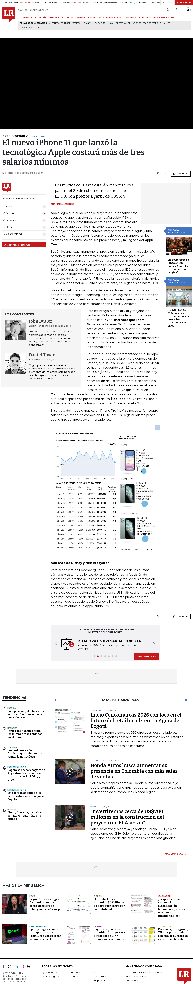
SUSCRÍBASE (183, 2)
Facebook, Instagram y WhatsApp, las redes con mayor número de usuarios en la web (173, 934)
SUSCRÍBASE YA (147, 656)
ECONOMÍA (40, 17)
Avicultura (100, 23)
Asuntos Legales (50, 976)
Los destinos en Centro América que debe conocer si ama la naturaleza (25, 753)
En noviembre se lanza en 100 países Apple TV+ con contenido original (179, 266)
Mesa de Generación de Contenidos (145, 972)
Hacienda (12, 728)
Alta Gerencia (75, 972)
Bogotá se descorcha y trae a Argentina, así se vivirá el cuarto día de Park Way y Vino (26, 774)
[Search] (168, 10)
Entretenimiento (16, 767)
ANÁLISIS (110, 17)
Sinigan (88, 23)
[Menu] (20, 17)
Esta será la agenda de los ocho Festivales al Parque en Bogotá (26, 796)
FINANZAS (28, 17)
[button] (55, 644)
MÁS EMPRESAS (174, 853)
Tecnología (164, 926)
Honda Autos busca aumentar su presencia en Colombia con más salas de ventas (134, 771)
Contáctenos (133, 980)
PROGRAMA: (15, 136)
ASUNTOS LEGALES (126, 17)
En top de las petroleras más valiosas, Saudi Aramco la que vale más (26, 714)
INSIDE (171, 17)
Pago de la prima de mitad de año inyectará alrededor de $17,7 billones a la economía (109, 934)
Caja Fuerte (74, 976)
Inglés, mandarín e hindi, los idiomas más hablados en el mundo (24, 734)
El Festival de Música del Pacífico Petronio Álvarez (143, 23)
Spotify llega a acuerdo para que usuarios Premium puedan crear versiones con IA (45, 934)
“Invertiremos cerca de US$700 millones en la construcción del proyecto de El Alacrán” (127, 817)
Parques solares (30, 27)
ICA (111, 23)
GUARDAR (180, 173)
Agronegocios (49, 972)
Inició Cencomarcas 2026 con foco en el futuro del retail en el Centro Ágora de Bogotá (136, 720)
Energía (11, 708)
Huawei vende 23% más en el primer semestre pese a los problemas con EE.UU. (179, 317)
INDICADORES (160, 17)
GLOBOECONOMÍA (76, 17)
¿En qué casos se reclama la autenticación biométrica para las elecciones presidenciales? (171, 907)
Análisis (97, 972)
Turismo (12, 747)
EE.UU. (32, 896)
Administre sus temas (17, 244)
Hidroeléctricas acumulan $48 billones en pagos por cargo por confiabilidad (109, 904)
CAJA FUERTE (144, 17)
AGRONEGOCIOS (95, 17)
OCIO (63, 17)
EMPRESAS (53, 17)
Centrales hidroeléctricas (66, 23)
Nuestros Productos (136, 976)
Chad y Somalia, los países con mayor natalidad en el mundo (25, 815)
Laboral (98, 926)
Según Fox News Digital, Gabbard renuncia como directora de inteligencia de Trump (45, 904)
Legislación (164, 896)
